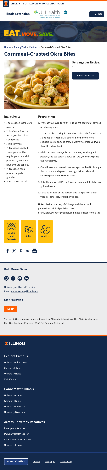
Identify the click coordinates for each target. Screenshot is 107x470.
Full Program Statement (52, 323)
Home (7, 47)
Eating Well (20, 47)
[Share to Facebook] (7, 251)
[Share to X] (14, 251)
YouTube (20, 278)
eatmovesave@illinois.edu (24, 291)
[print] (34, 251)
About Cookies (16, 461)
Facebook (13, 278)
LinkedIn (26, 278)
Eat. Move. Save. (16, 269)
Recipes (33, 47)
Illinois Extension (17, 14)
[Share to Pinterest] (21, 251)
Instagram (6, 278)
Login (10, 309)
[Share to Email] (27, 251)
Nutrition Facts (85, 76)
